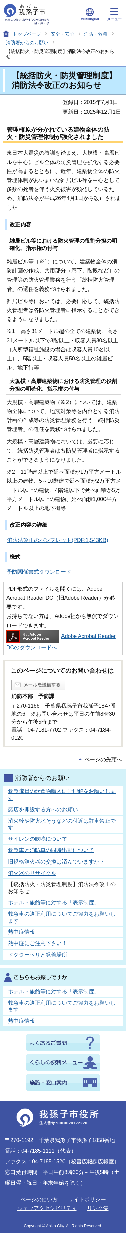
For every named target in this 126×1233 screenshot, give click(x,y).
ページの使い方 (39, 1199)
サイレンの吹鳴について (37, 839)
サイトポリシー (87, 1199)
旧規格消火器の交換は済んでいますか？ (56, 862)
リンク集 (98, 1208)
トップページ (27, 34)
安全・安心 (62, 34)
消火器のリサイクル (32, 873)
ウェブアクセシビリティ (47, 1208)
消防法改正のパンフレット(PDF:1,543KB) (57, 540)
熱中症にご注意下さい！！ (40, 943)
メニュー (114, 14)
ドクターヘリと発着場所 (37, 955)
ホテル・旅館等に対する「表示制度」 (53, 902)
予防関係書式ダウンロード (39, 572)
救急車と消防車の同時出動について (51, 850)
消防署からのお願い (27, 42)
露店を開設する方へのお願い (43, 809)
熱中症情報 (21, 932)
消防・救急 (96, 34)
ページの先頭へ (103, 759)
